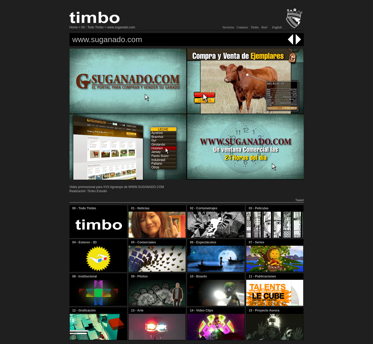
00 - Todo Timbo (92, 27)
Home (73, 27)
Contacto (242, 27)
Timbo (255, 27)
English (277, 27)
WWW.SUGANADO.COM (146, 187)
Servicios (228, 27)
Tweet (299, 200)
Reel (264, 27)
